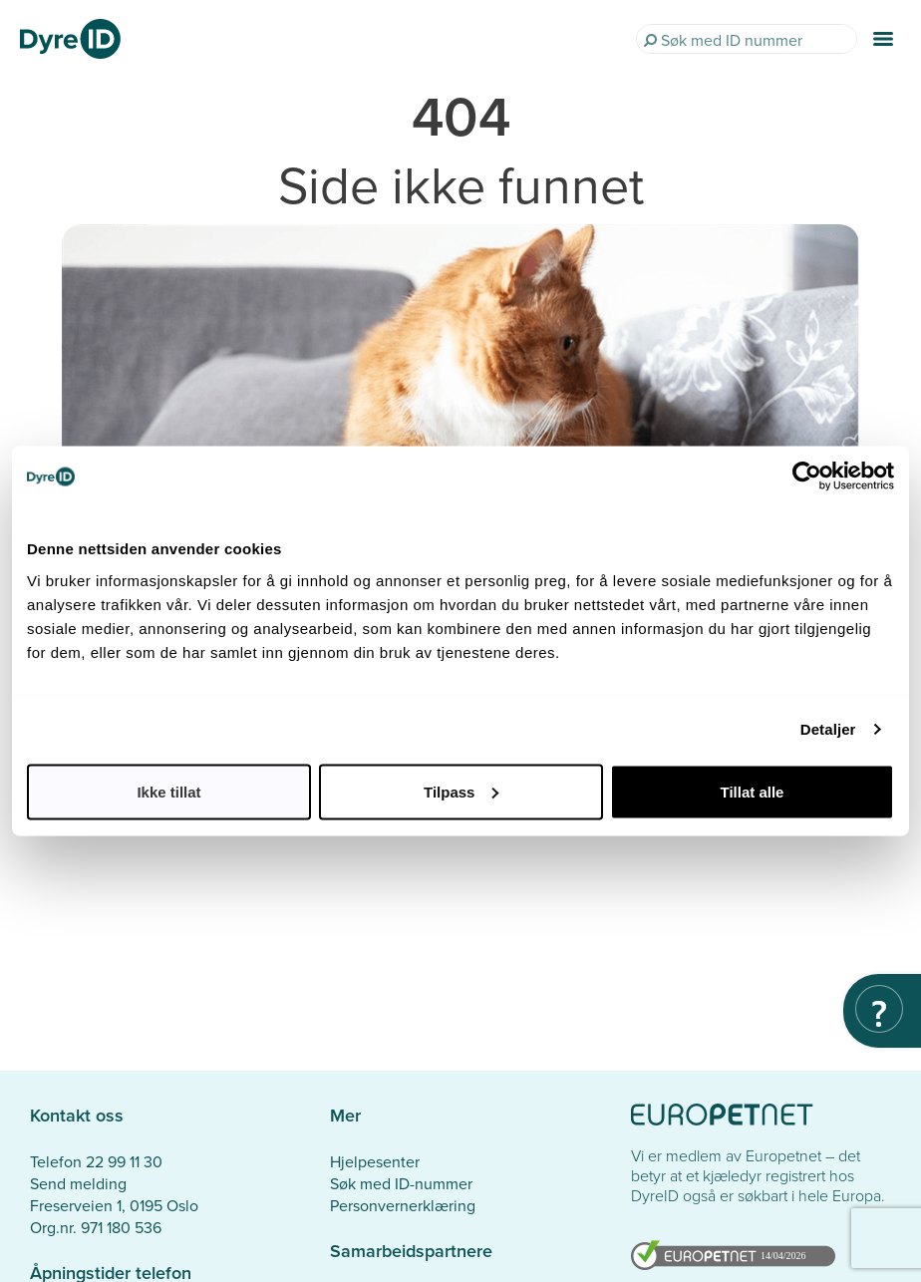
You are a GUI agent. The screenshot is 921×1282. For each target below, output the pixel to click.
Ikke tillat (168, 791)
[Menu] (883, 39)
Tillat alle (752, 791)
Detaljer (828, 729)
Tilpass (461, 791)
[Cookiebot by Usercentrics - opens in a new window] (807, 476)
